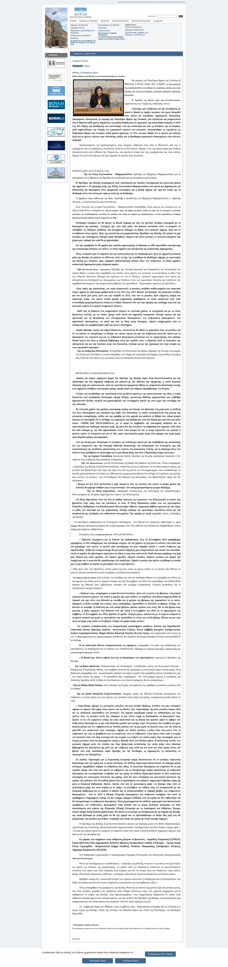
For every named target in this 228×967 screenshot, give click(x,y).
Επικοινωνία (143, 2)
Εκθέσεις (75, 38)
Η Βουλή (73, 21)
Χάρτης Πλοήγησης (156, 2)
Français (127, 2)
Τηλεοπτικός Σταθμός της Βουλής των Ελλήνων (136, 33)
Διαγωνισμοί (104, 30)
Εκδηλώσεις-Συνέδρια (81, 35)
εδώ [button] (131, 952)
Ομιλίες (87, 66)
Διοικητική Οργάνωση (120, 21)
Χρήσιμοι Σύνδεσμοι (134, 30)
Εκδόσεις (102, 28)
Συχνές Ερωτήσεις (133, 27)
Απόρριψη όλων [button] (97, 960)
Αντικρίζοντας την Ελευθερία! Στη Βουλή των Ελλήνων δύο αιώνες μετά (83, 42)
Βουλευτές (105, 21)
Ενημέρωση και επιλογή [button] (160, 954)
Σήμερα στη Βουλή (79, 25)
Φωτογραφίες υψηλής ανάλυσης (86, 925)
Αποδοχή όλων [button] (130, 960)
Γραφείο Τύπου (77, 28)
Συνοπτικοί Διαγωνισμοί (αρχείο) (110, 37)
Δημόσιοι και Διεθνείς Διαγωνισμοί (111, 39)
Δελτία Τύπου (77, 66)
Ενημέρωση (158, 21)
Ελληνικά (135, 2)
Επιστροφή (76, 939)
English (120, 2)
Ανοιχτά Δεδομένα (177, 2)
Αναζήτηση (152, 16)
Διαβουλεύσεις (130, 25)
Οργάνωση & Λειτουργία (88, 21)
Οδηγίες (167, 2)
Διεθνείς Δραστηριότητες (141, 21)
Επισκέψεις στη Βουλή (108, 25)
